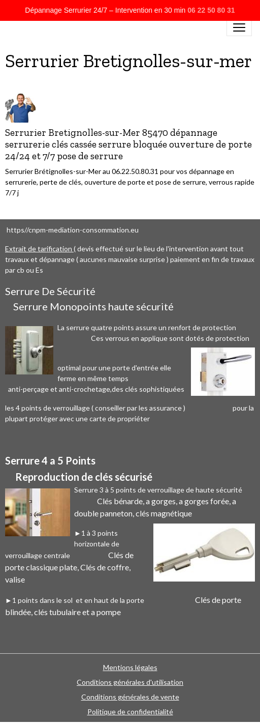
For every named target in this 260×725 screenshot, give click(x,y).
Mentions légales (130, 667)
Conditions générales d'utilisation (130, 682)
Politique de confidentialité (130, 711)
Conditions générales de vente (130, 696)
